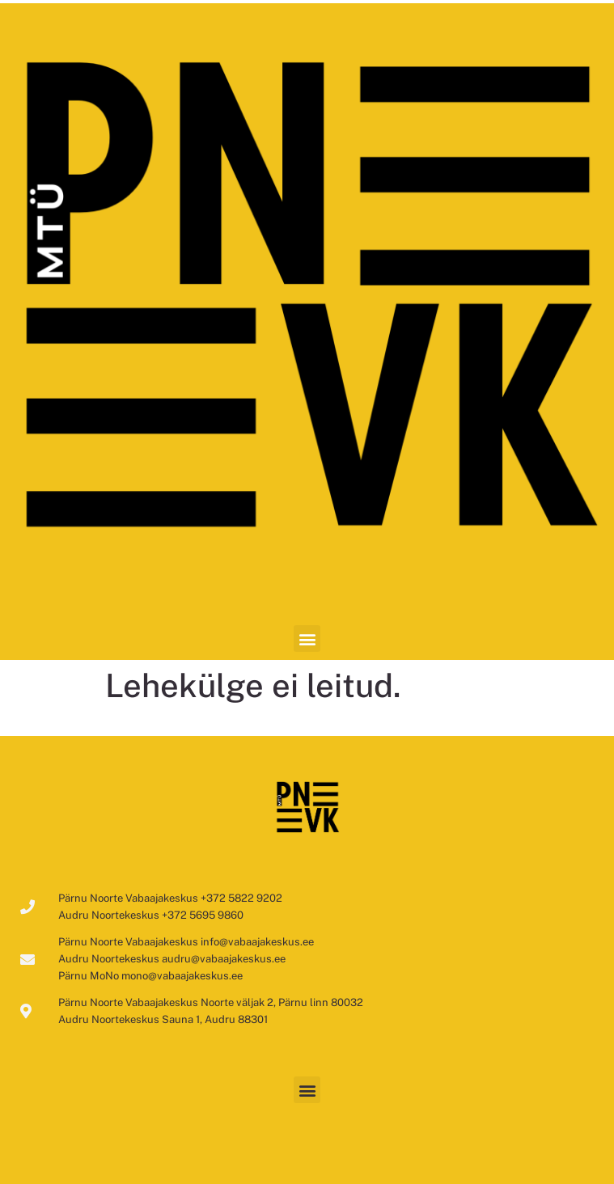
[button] (307, 638)
